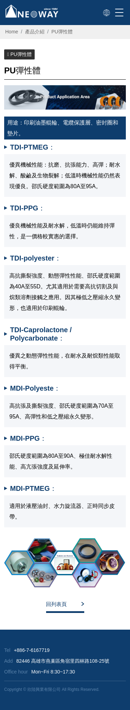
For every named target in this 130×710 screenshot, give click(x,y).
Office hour (16, 672)
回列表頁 (56, 604)
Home (11, 31)
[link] (106, 13)
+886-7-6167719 (32, 650)
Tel (7, 650)
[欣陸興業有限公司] (31, 11)
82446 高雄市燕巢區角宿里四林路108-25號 (62, 661)
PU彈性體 (61, 31)
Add (8, 661)
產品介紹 (34, 31)
